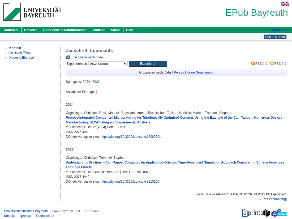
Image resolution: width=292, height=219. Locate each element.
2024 (86, 82)
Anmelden (279, 30)
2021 (96, 82)
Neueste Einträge (21, 57)
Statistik (99, 30)
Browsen (31, 30)
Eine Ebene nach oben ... (88, 57)
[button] (148, 64)
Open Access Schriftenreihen (65, 30)
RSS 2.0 (277, 64)
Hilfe (129, 30)
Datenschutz (45, 216)
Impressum (26, 216)
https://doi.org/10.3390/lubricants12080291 (131, 137)
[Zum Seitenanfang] (273, 199)
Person (179, 72)
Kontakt (10, 216)
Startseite (11, 30)
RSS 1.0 (258, 64)
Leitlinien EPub (20, 53)
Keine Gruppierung (200, 72)
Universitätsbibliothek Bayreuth (26, 211)
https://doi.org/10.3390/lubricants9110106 (130, 181)
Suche (116, 30)
